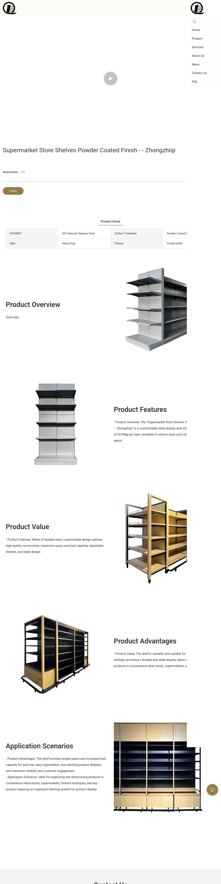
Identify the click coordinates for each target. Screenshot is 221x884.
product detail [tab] (110, 221)
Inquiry (13, 191)
